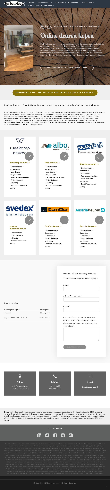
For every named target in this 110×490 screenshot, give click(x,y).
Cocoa (12, 455)
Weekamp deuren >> (20, 162)
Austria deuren (75, 448)
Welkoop (61, 473)
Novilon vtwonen (67, 457)
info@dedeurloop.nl (82, 122)
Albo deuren (55, 448)
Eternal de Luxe (9, 460)
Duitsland (9, 469)
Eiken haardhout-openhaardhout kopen (22, 448)
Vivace (86, 453)
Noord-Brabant (25, 464)
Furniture (49, 457)
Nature (72, 462)
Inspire (30, 453)
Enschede (38, 469)
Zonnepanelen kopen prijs (83, 450)
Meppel (37, 471)
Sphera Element (79, 460)
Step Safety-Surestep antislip (24, 460)
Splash (91, 453)
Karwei (101, 469)
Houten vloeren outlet (91, 444)
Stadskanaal (11, 473)
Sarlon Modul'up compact (43, 460)
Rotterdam (89, 471)
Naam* (66, 285)
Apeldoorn (8, 466)
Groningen (9, 464)
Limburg (16, 464)
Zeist (81, 473)
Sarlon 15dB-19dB (67, 460)
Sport (81, 455)
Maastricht (30, 471)
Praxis (66, 471)
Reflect (42, 453)
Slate (28, 455)
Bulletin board (21, 457)
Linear (39, 455)
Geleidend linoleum (33, 457)
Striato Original (57, 455)
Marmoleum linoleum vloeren (21, 446)
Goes (55, 469)
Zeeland (57, 464)
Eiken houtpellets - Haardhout (40, 5)
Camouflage (57, 457)
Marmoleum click (55, 453)
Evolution (95, 460)
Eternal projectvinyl (99, 457)
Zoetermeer (88, 473)
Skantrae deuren (15, 450)
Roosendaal (81, 471)
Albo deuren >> (52, 162)
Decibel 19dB (56, 460)
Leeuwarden (11, 471)
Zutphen (95, 473)
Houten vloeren (44, 2)
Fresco (81, 453)
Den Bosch (49, 466)
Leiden (18, 471)
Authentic (102, 453)
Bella (85, 457)
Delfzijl (43, 466)
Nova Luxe (76, 457)
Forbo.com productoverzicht (22, 444)
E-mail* (66, 307)
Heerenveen (75, 469)
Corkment (13, 457)
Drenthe (78, 462)
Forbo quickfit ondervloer (25, 462)
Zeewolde (76, 473)
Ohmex (43, 457)
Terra (96, 453)
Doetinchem (80, 466)
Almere (84, 464)
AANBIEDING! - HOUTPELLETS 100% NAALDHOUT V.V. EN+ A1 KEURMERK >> (55, 92)
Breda (30, 466)
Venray (47, 473)
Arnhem (15, 466)
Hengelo (82, 469)
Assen (20, 466)
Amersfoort (91, 464)
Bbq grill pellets (92, 446)
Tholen (25, 473)
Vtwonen (65, 453)
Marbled (71, 453)
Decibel (6, 457)
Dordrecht (88, 466)
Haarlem (60, 469)
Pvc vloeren (59, 2)
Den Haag (57, 466)
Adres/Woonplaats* (72, 296)
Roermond (72, 471)
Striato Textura (67, 455)
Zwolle (101, 473)
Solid (7, 455)
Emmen (31, 469)
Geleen (50, 469)
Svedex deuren (37, 450)
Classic (54, 462)
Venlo (42, 473)
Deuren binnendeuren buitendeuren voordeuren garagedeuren (53, 444)
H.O (25, 4)
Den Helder (64, 466)
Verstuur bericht (74, 347)
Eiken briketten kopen (43, 448)
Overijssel (45, 464)
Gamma (44, 469)
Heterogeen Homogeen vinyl (55, 446)
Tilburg (30, 473)
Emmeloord (24, 469)
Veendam (37, 473)
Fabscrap (13, 462)
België (25, 466)
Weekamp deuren (58, 450)
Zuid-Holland (65, 464)
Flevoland (85, 462)
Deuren (31, 2)
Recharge (36, 453)
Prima (90, 457)
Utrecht (51, 464)
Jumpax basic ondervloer (42, 462)
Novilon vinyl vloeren (38, 446)
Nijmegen (61, 471)
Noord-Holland (36, 464)
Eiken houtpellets (70, 446)
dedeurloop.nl (53, 483)
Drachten (95, 466)
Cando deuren (95, 448)
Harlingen (67, 469)
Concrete (19, 455)
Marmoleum (73, 2)
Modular (76, 455)
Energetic (88, 460)
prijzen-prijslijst (64, 448)
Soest (100, 471)
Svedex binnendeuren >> (18, 227)
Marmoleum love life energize (17, 453)
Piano (24, 455)
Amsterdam (99, 464)
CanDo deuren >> (53, 226)
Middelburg (44, 471)
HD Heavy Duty (64, 462)
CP (58, 462)
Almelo (79, 464)
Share (47, 453)
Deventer (72, 466)
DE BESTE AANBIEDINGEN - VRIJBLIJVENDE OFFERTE (67, 67)
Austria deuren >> (88, 226)
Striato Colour (46, 455)
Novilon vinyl (87, 2)
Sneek (95, 471)
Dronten (102, 466)
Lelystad (23, 471)
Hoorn (96, 469)
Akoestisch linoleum (90, 455)
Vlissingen (54, 473)
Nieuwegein (53, 471)
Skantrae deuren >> (89, 164)
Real (76, 453)
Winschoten (68, 473)
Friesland (92, 462)
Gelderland (99, 462)
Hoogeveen (89, 469)
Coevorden (36, 466)
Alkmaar (73, 464)
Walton (33, 455)
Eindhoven (16, 469)
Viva (82, 457)
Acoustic (100, 455)
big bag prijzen (81, 446)
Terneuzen (19, 473)
